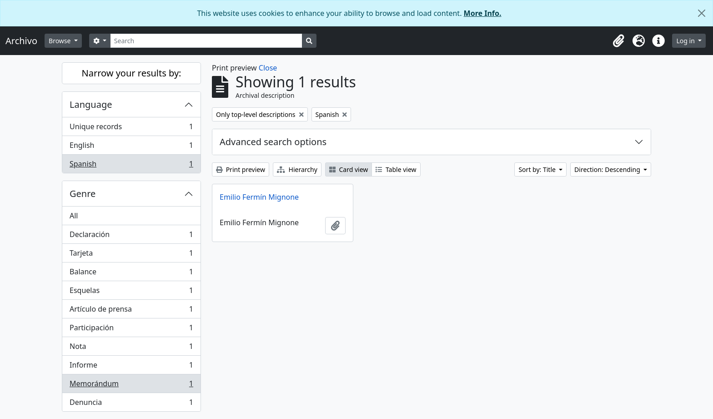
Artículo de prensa (131, 310)
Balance (131, 273)
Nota (131, 348)
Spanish (131, 165)
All (74, 216)
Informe (131, 366)
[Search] (206, 41)
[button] (618, 41)
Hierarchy (297, 169)
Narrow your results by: (131, 73)
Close (268, 68)
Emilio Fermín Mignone (259, 197)
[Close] (702, 13)
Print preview (240, 169)
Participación (131, 329)
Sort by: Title (537, 169)
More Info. (483, 13)
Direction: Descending (608, 169)
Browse (60, 40)
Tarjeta (131, 255)
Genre (82, 193)
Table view (396, 169)
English (131, 147)
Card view (348, 169)
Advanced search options (273, 142)
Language (91, 104)
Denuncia (131, 404)
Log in (686, 40)
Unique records (131, 128)
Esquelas (131, 292)
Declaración (131, 236)
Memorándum (131, 385)
